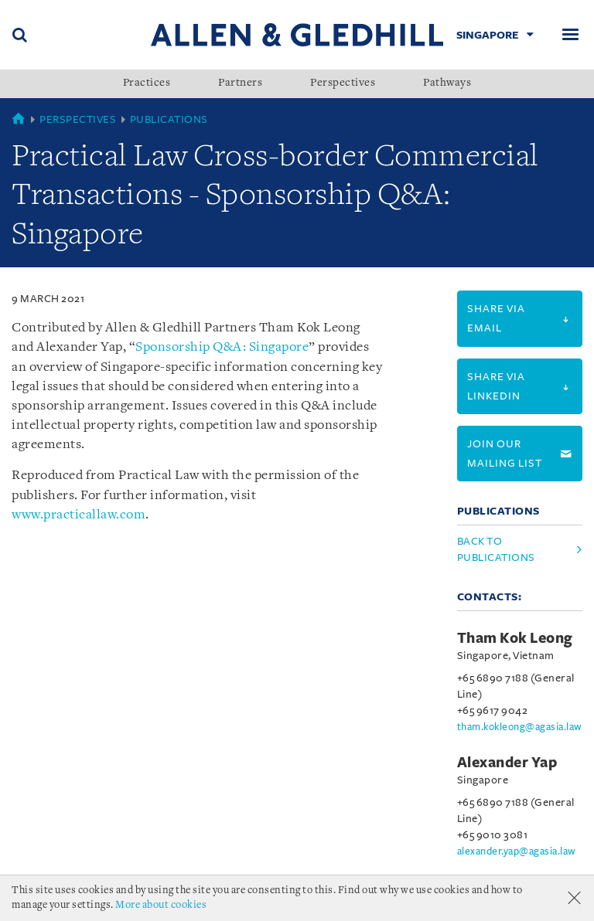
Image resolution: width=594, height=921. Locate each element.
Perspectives (342, 83)
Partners (240, 83)
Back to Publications (496, 549)
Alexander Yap (507, 762)
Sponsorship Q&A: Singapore (222, 347)
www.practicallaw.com (78, 515)
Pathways (447, 83)
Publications (169, 119)
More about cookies (161, 905)
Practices (147, 83)
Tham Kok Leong (515, 638)
